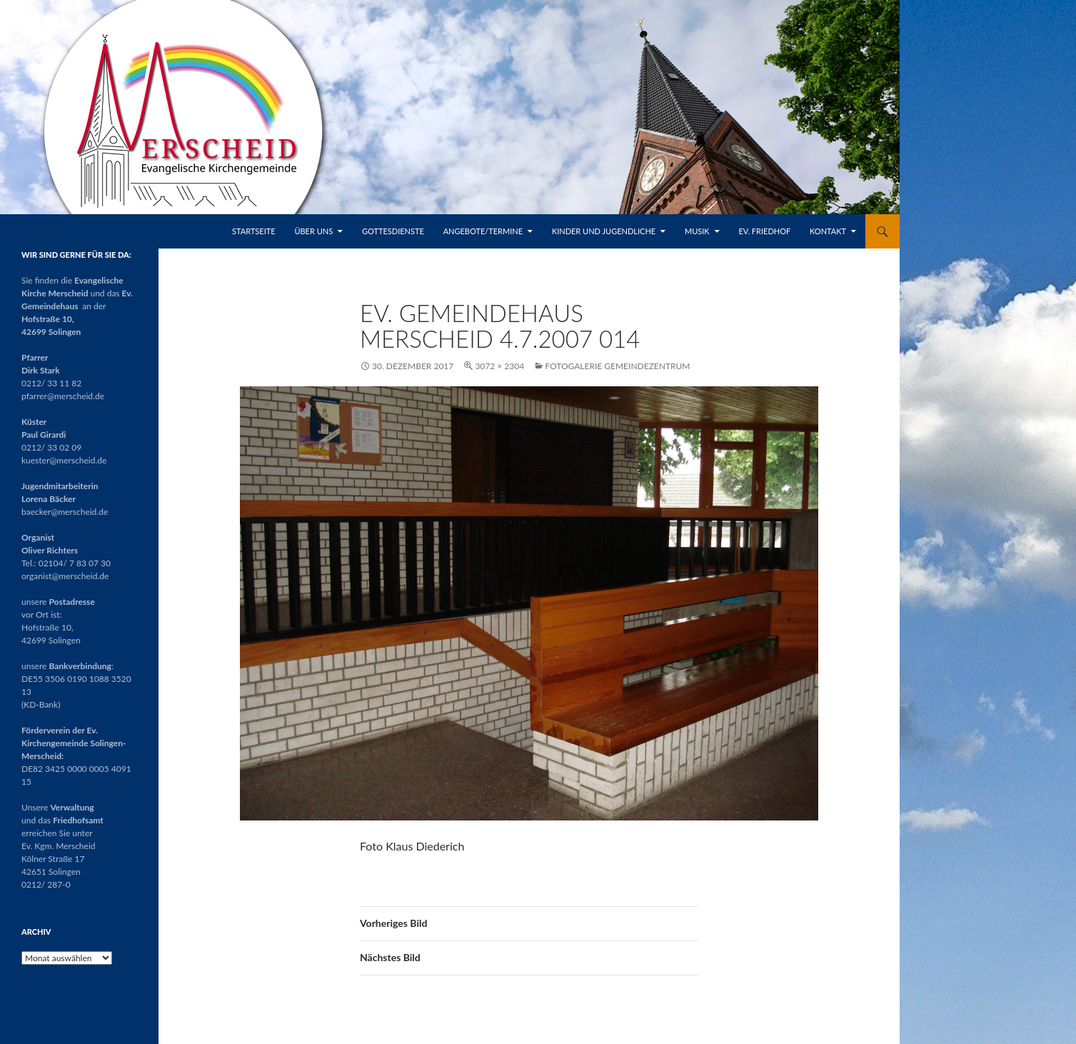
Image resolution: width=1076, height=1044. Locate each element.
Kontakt (828, 231)
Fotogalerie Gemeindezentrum (617, 366)
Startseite (253, 231)
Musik (697, 231)
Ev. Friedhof (764, 231)
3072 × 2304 (499, 366)
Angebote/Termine (483, 231)
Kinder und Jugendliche (603, 231)
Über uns (313, 231)
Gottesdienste (393, 231)
